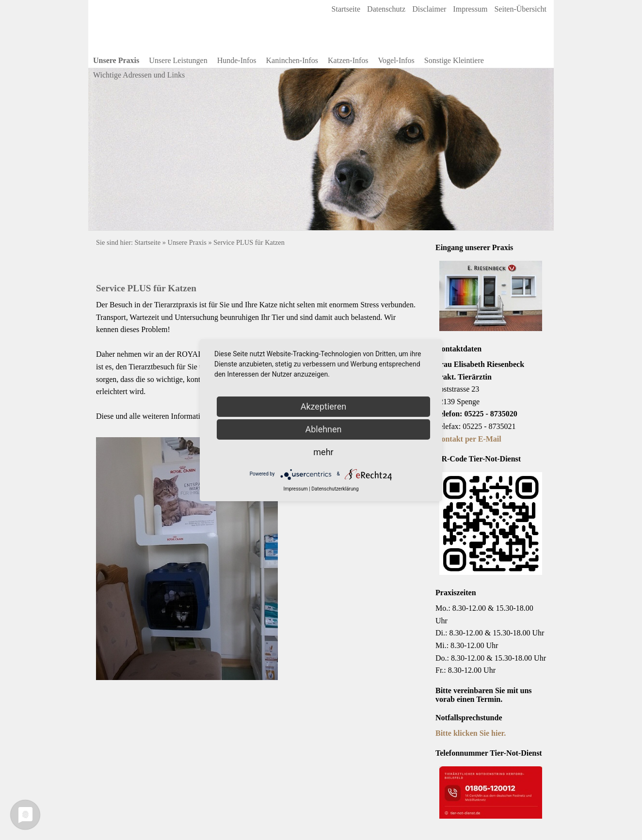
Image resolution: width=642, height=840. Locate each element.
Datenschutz (386, 9)
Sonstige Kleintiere (454, 60)
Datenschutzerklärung (334, 488)
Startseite (346, 9)
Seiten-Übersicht (520, 9)
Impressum (470, 9)
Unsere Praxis (116, 60)
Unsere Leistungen (178, 60)
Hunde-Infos (237, 60)
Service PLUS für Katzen (249, 242)
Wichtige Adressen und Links (139, 75)
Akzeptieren (324, 406)
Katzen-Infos (348, 60)
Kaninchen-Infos (292, 60)
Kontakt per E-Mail (468, 439)
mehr (323, 452)
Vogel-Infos (396, 60)
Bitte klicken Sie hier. (470, 733)
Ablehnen (323, 429)
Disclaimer (429, 9)
